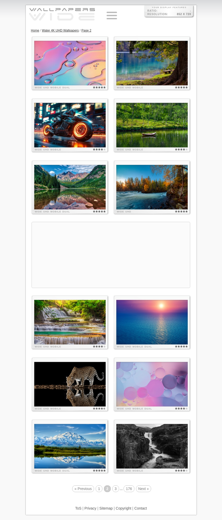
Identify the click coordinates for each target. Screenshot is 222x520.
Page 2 (86, 30)
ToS (78, 508)
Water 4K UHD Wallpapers (60, 30)
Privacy (90, 508)
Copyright (123, 508)
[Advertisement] (111, 254)
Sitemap (106, 508)
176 (129, 489)
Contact (140, 508)
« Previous (83, 489)
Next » (143, 489)
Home (35, 30)
